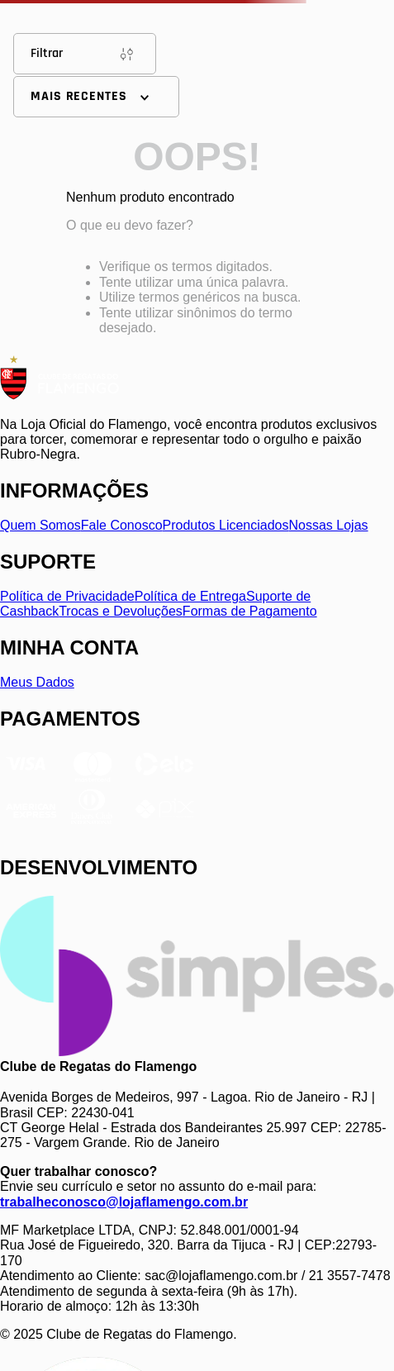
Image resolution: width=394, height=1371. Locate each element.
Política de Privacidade (67, 596)
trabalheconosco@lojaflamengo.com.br (124, 1202)
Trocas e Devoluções (121, 611)
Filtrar (85, 53)
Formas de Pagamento (250, 611)
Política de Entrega (190, 596)
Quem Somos (40, 525)
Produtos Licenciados (226, 525)
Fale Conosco (122, 525)
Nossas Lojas (328, 525)
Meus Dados (37, 682)
